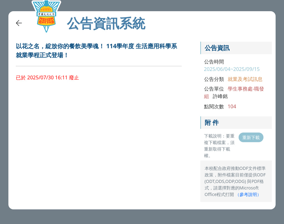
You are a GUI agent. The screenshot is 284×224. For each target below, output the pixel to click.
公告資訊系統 (106, 23)
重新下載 (251, 137)
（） (248, 194)
